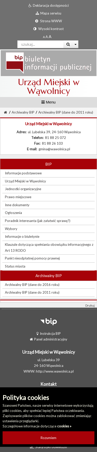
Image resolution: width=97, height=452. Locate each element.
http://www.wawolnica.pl (55, 371)
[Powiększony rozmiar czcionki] (47, 37)
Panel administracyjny (48, 339)
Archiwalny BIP (23, 112)
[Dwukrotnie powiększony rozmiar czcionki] (50, 37)
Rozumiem (48, 438)
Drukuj (90, 305)
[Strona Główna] (5, 112)
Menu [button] (48, 102)
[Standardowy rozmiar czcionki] (44, 37)
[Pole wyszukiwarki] (40, 44)
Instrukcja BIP (48, 333)
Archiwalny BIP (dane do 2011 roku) (65, 112)
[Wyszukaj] (68, 44)
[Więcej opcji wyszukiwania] (75, 44)
